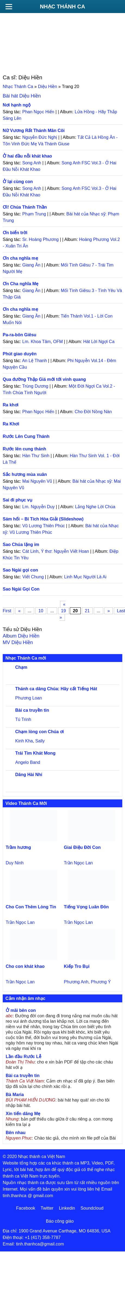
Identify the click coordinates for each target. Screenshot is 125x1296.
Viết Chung (33, 577)
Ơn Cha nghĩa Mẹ (20, 283)
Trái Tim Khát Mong (35, 753)
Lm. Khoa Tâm (36, 341)
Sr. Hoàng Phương (40, 239)
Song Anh (31, 163)
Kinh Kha (24, 741)
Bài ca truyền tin (32, 710)
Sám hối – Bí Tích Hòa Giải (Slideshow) (43, 519)
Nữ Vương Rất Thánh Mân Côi (34, 130)
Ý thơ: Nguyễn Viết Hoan (65, 551)
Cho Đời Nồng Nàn (93, 411)
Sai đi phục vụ (17, 500)
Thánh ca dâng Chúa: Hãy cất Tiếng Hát (56, 688)
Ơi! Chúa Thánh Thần (25, 207)
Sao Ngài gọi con (20, 570)
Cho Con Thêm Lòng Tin (31, 907)
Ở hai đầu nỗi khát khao (27, 156)
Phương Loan (28, 698)
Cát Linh (30, 551)
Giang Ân (31, 265)
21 (87, 610)
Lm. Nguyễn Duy (38, 506)
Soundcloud (92, 1208)
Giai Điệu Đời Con (82, 847)
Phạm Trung (34, 214)
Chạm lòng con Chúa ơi (39, 731)
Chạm (21, 667)
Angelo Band (27, 762)
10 (40, 610)
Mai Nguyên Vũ (37, 481)
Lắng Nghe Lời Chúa (95, 506)
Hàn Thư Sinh (35, 455)
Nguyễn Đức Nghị (39, 137)
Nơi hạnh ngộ (17, 105)
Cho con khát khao (25, 966)
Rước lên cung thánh (24, 449)
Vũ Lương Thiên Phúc (43, 525)
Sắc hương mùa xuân (25, 474)
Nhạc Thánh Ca (62, 7)
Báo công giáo (60, 1221)
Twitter (47, 1208)
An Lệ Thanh (34, 360)
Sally (40, 741)
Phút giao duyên (19, 354)
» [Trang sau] (108, 610)
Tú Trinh (23, 719)
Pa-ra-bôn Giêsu (19, 334)
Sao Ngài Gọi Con (21, 589)
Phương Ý (101, 982)
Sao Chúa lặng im (21, 544)
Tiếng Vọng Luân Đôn (86, 907)
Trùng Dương (35, 386)
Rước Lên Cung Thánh (26, 436)
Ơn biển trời (15, 232)
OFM (58, 341)
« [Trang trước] (19, 610)
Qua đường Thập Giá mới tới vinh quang (44, 379)
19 (63, 610)
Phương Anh (76, 982)
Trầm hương (18, 847)
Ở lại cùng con (18, 181)
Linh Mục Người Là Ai (85, 577)
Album (21, 636)
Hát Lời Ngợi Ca (98, 341)
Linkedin (67, 1208)
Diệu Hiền (47, 86)
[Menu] (8, 6)
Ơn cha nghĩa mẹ (20, 258)
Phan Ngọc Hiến (38, 111)
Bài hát (22, 96)
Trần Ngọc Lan (78, 863)
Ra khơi (10, 405)
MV (18, 642)
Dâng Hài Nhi (28, 774)
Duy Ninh (15, 863)
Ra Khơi (11, 424)
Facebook (25, 1208)
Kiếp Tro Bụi (77, 966)
